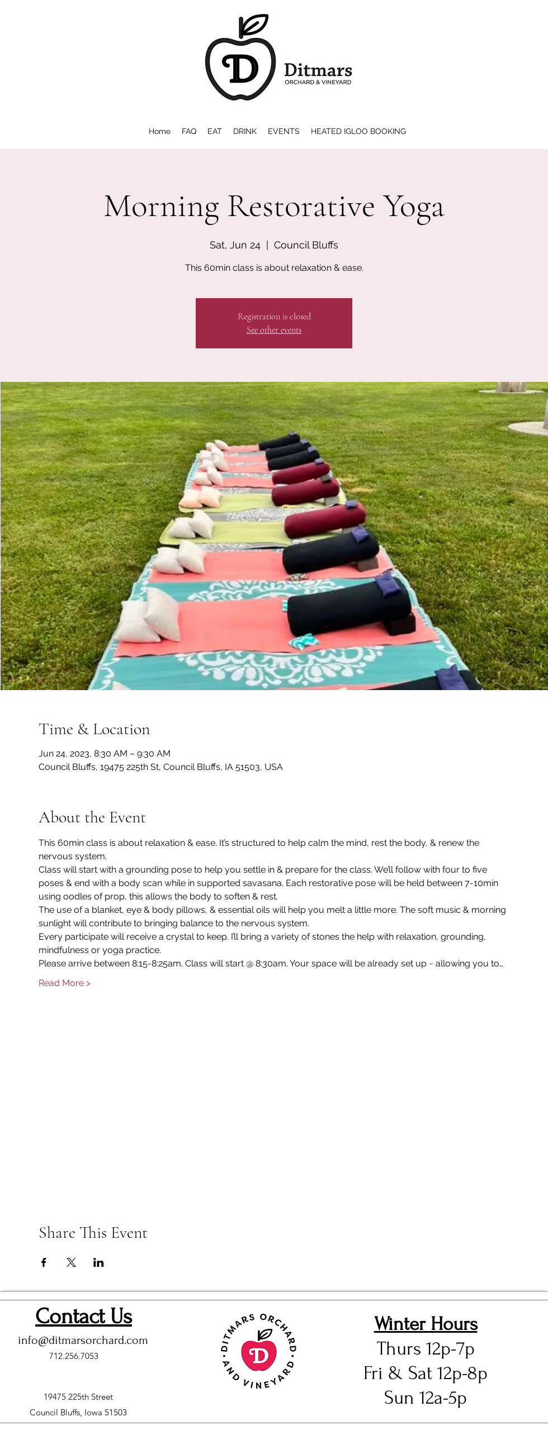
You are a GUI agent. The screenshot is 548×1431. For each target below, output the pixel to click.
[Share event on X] (71, 1262)
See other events (274, 330)
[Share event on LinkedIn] (98, 1262)
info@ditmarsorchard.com (83, 1340)
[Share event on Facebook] (44, 1262)
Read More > (65, 983)
